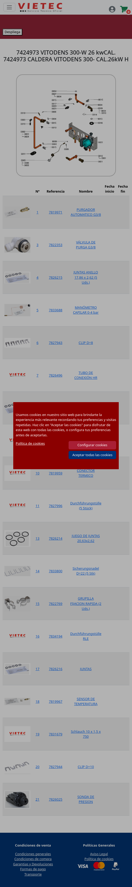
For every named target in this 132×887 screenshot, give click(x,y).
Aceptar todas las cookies (92, 455)
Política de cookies (30, 443)
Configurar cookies (92, 445)
